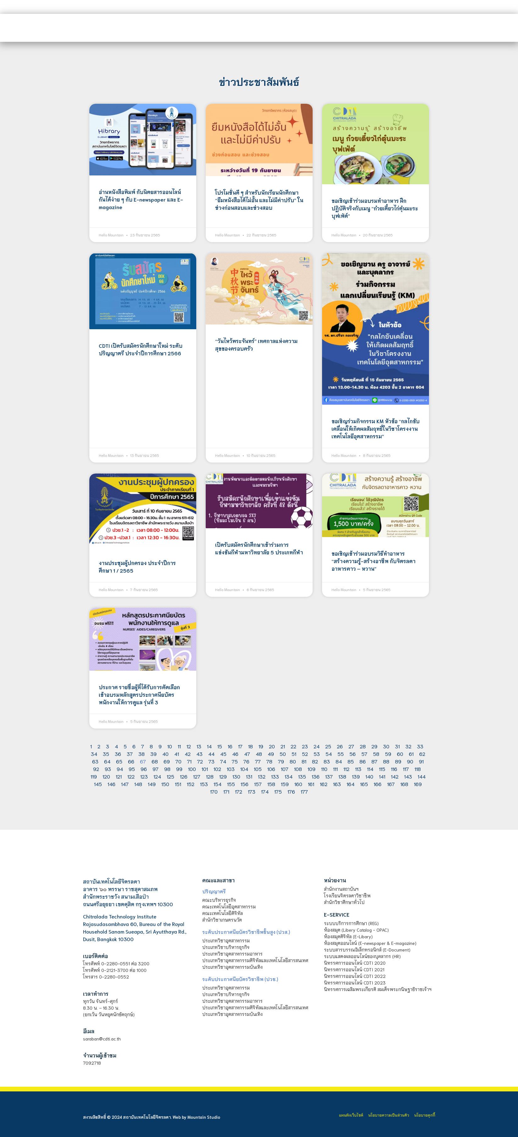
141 (382, 776)
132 (261, 776)
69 (167, 761)
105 (258, 768)
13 (199, 746)
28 (363, 746)
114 (370, 768)
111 (335, 768)
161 (311, 783)
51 (294, 753)
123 (144, 776)
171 (226, 791)
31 (397, 746)
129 (223, 776)
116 (394, 768)
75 (235, 761)
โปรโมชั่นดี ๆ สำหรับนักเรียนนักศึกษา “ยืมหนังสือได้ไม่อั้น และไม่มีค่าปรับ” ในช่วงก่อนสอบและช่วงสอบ (259, 200)
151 (178, 783)
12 (189, 746)
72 (200, 761)
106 (271, 768)
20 (272, 746)
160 (298, 783)
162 (323, 783)
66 (131, 761)
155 (231, 783)
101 (205, 768)
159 (285, 783)
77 (258, 761)
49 (271, 753)
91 (421, 761)
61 (411, 753)
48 (259, 753)
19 (261, 746)
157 (258, 783)
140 (369, 776)
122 (131, 776)
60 (400, 753)
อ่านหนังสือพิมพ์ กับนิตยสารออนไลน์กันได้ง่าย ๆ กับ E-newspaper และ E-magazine (141, 199)
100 (192, 768)
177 (304, 791)
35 (106, 753)
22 (293, 746)
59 (388, 753)
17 (240, 746)
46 (235, 753)
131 (249, 776)
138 (342, 776)
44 (211, 753)
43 (199, 753)
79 (281, 761)
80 (293, 761)
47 (247, 753)
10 (169, 746)
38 (141, 753)
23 (305, 746)
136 (316, 776)
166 (378, 783)
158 (271, 783)
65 (119, 761)
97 (156, 768)
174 (265, 791)
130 (236, 776)
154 (217, 783)
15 (219, 746)
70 (178, 761)
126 (183, 776)
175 (278, 791)
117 (406, 768)
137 (329, 776)
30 (386, 746)
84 (339, 761)
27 (351, 746)
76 (246, 761)
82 (315, 761)
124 (157, 776)
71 (189, 761)
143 (408, 776)
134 (288, 776)
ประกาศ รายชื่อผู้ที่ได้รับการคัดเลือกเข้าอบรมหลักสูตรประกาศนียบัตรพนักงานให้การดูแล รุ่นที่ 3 (139, 694)
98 (167, 768)
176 (291, 791)
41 (176, 753)
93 (108, 768)
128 (210, 776)
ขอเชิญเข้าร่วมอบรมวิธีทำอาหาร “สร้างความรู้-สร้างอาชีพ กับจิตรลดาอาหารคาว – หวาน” (373, 561)
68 (155, 761)
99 (179, 768)
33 (420, 746)
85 (351, 761)
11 (179, 746)
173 (251, 791)
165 (364, 783)
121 (119, 776)
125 (170, 776)
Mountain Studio (203, 1117)
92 (96, 768)
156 (244, 783)
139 (356, 776)
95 (132, 768)
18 (250, 746)
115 (382, 768)
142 (394, 776)
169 (418, 783)
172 (238, 791)
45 (223, 753)
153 (204, 783)
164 (350, 783)
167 (391, 783)
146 (111, 783)
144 (422, 776)
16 (230, 746)
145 (98, 783)
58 (376, 753)
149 (152, 783)
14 (209, 746)
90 (410, 761)
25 (328, 746)
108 (298, 768)
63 (95, 761)
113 (358, 768)
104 (244, 768)
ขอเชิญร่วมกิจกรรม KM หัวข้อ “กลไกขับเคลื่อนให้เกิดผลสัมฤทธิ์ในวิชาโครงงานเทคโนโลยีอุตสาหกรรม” (375, 428)
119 (94, 776)
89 (398, 761)
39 (153, 753)
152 (190, 783)
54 (329, 753)
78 (269, 761)
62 (422, 753)
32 (408, 746)
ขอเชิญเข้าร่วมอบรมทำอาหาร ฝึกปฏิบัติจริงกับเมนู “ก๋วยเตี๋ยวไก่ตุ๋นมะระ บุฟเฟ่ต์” (374, 208)
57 (364, 753)
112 (346, 768)
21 (283, 746)
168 (404, 783)
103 (231, 768)
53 (317, 753)
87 (374, 761)
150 (165, 783)
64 (107, 761)
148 (138, 783)
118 (418, 768)
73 (211, 761)
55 (340, 753)
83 (327, 761)
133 (275, 776)
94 (120, 768)
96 (144, 768)
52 (305, 753)
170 (214, 791)
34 (94, 753)
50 (283, 753)
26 (340, 746)
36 (118, 753)
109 (311, 768)
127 (196, 776)
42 (188, 753)
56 (352, 753)
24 (317, 746)
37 (130, 753)
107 (284, 768)
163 (337, 783)
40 (165, 753)
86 (362, 761)
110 (324, 768)
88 (386, 761)
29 (374, 746)
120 (106, 776)
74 (223, 761)
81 (304, 761)
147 (125, 783)
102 (217, 768)
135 (302, 776)
